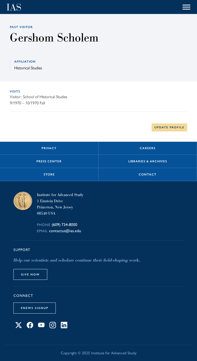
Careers (147, 148)
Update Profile (169, 127)
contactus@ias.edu (65, 230)
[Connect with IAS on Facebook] (30, 326)
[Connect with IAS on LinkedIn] (64, 326)
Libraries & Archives (147, 161)
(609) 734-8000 (64, 224)
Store (49, 174)
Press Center (49, 161)
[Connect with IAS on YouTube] (41, 326)
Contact (147, 174)
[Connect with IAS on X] (18, 326)
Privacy (49, 148)
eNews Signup (34, 308)
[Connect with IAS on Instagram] (53, 326)
